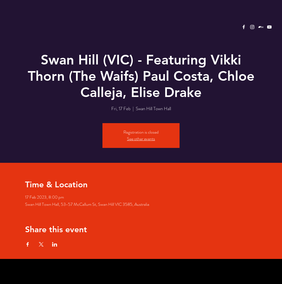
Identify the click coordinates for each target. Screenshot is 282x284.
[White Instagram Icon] (252, 27)
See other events (141, 139)
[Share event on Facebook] (27, 244)
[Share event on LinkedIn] (54, 244)
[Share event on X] (41, 244)
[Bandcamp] (261, 27)
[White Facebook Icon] (243, 27)
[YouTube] (269, 27)
